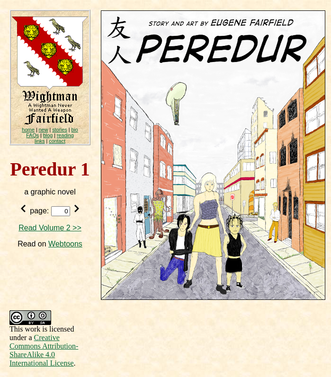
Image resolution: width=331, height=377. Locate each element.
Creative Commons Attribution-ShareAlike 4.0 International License (43, 350)
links (40, 141)
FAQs (32, 135)
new (43, 129)
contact (57, 141)
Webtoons (65, 244)
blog (48, 135)
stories (59, 129)
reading (65, 135)
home (28, 129)
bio (75, 129)
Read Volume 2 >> (49, 228)
